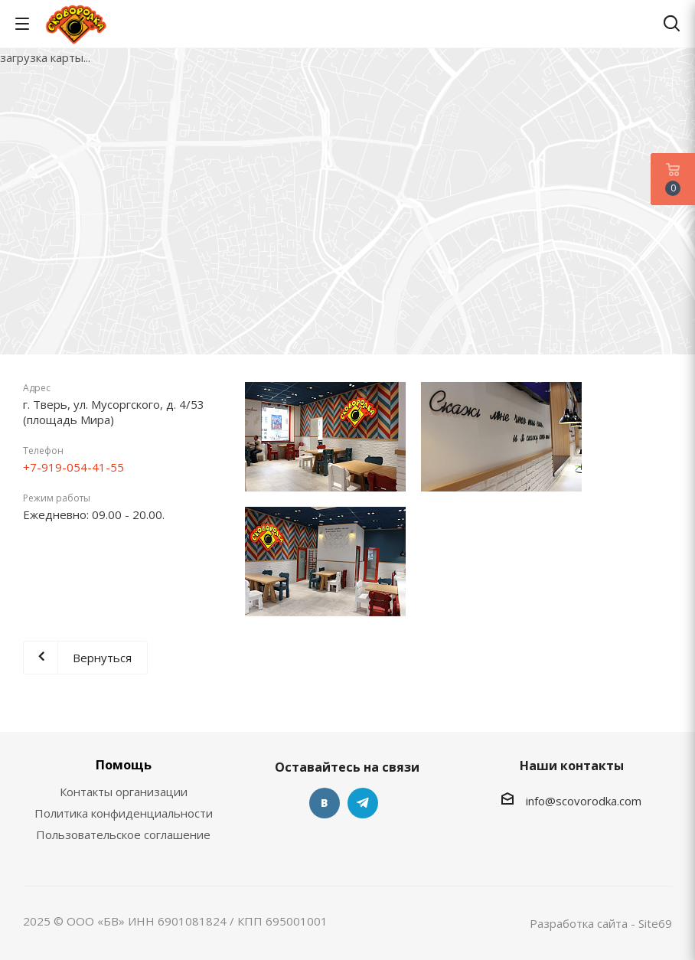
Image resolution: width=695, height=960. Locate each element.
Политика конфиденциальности (123, 813)
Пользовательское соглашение (123, 834)
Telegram (363, 803)
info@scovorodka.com (583, 800)
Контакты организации (124, 791)
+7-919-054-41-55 (73, 467)
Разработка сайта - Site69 (601, 923)
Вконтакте (324, 803)
